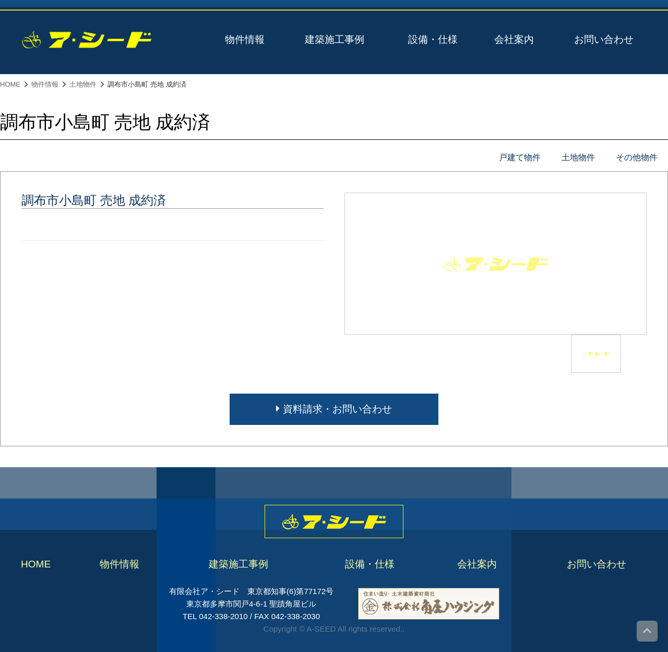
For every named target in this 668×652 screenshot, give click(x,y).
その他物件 (637, 157)
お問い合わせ (604, 39)
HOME (10, 84)
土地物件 (83, 84)
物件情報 (245, 39)
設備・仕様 (433, 39)
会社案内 (514, 39)
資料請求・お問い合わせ (333, 409)
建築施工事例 (334, 39)
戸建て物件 (520, 157)
